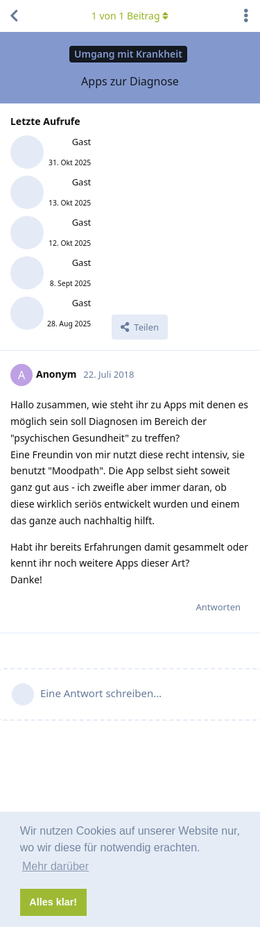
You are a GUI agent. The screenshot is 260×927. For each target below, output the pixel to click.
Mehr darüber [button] (55, 866)
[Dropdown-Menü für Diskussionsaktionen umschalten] (246, 16)
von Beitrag (130, 15)
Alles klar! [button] (53, 902)
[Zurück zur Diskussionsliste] (14, 16)
